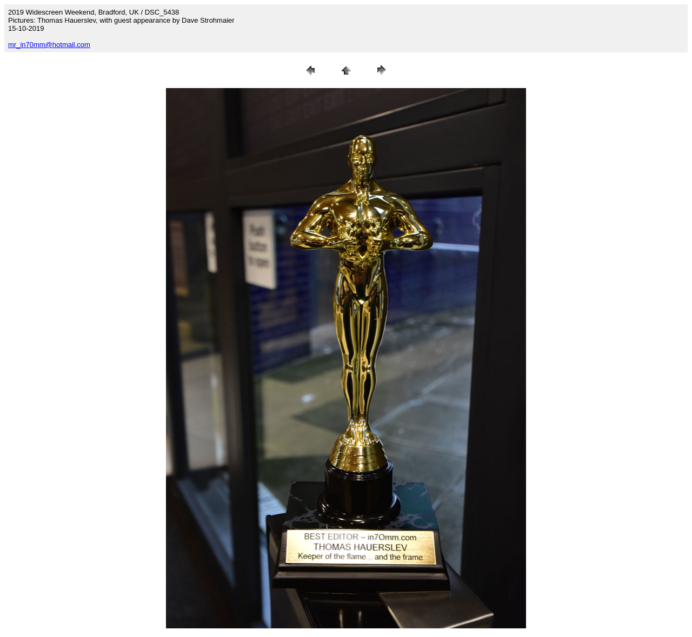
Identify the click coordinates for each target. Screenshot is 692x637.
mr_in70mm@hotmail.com (49, 45)
